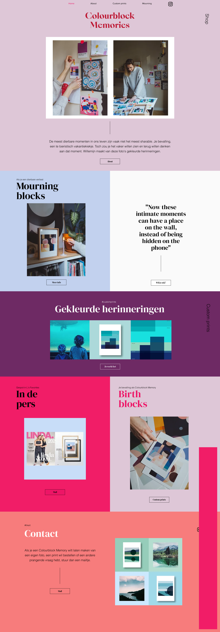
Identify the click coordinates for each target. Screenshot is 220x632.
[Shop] (207, 19)
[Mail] (55, 492)
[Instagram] (170, 4)
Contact (41, 533)
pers (26, 403)
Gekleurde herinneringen (109, 309)
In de (26, 393)
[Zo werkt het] (110, 366)
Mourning (37, 185)
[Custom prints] (208, 318)
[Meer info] (56, 282)
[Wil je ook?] (161, 283)
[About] (110, 161)
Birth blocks (133, 398)
